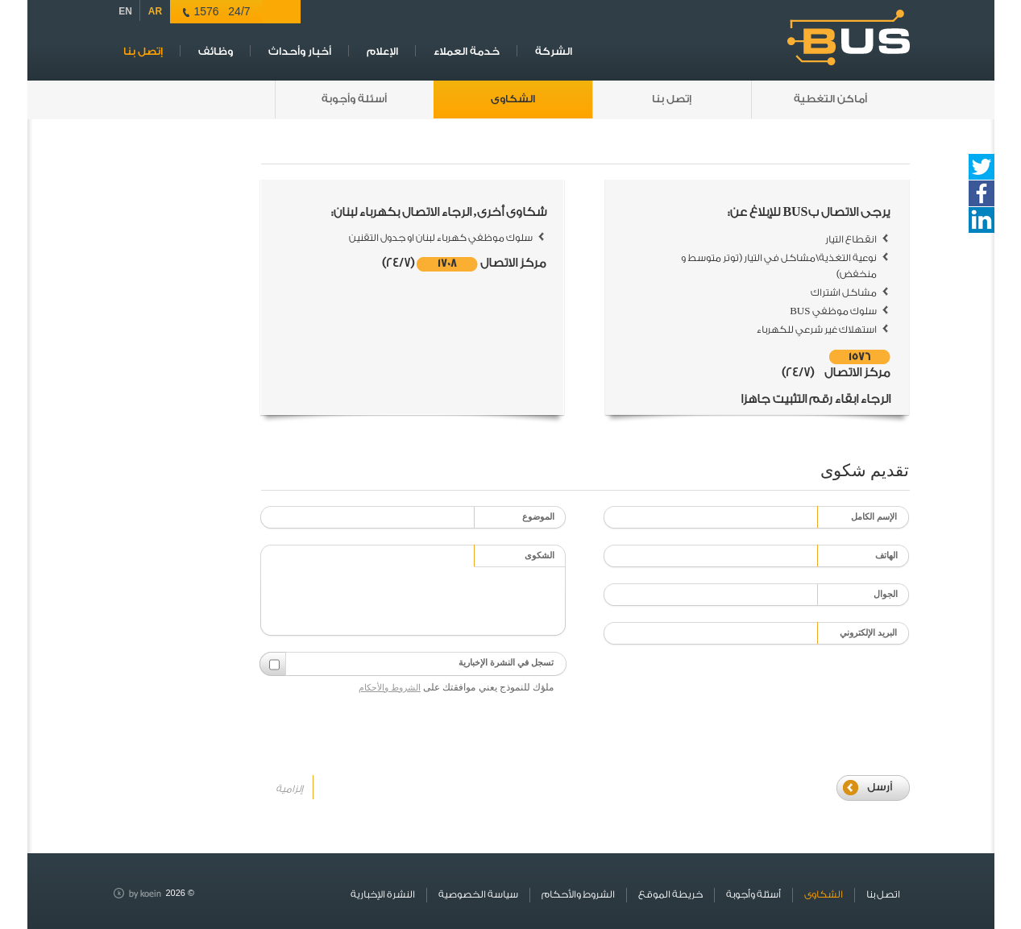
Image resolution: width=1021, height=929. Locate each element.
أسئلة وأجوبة (354, 99)
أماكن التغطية (830, 99)
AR (155, 11)
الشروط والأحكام (390, 687)
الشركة (553, 51)
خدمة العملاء (467, 51)
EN (125, 11)
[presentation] (723, 692)
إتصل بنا (143, 51)
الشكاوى (513, 99)
